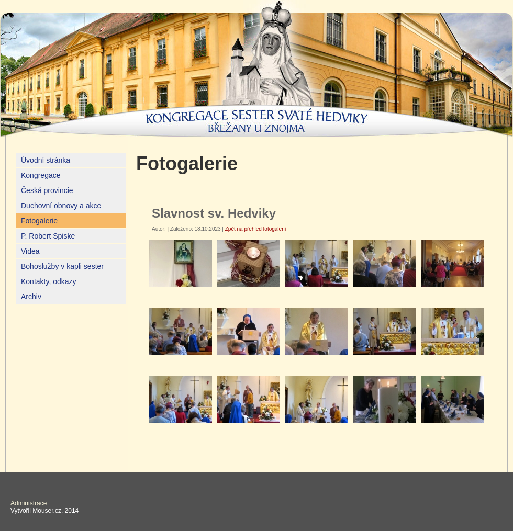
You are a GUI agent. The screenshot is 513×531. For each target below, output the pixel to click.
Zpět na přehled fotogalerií (255, 229)
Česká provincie (47, 190)
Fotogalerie (39, 221)
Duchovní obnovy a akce (61, 205)
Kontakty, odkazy (48, 281)
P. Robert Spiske (48, 236)
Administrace (28, 503)
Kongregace (41, 175)
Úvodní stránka (45, 160)
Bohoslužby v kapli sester (62, 266)
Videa (30, 251)
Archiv (31, 296)
